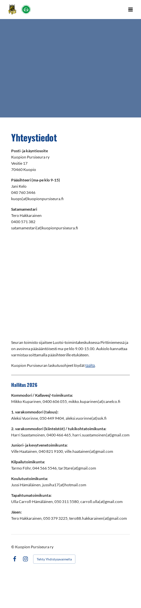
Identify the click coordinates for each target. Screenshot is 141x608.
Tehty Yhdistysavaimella (54, 559)
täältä (90, 365)
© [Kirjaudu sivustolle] (13, 546)
